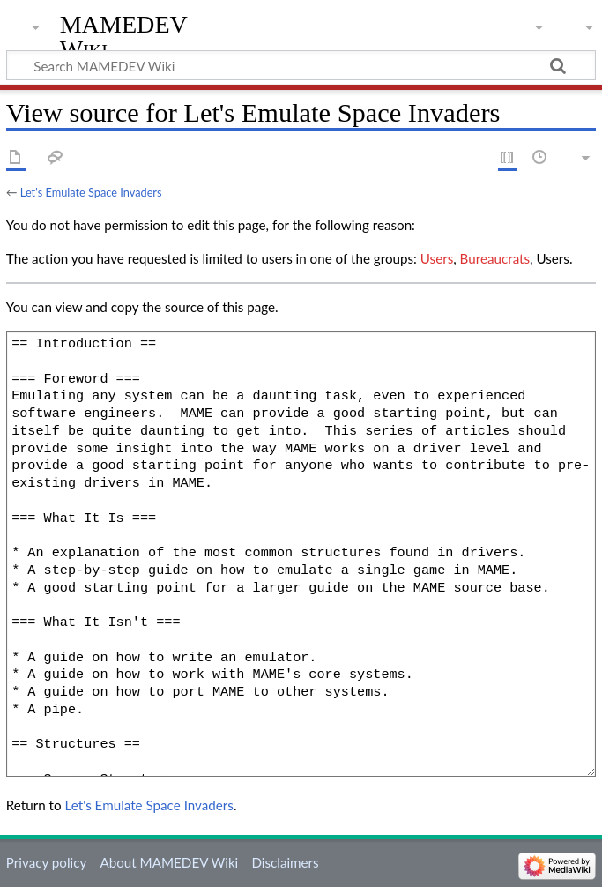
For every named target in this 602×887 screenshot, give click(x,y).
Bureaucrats (495, 258)
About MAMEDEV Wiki (169, 862)
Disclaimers (284, 862)
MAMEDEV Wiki (124, 37)
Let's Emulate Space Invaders (91, 192)
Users (436, 258)
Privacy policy (46, 862)
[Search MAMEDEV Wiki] (301, 65)
